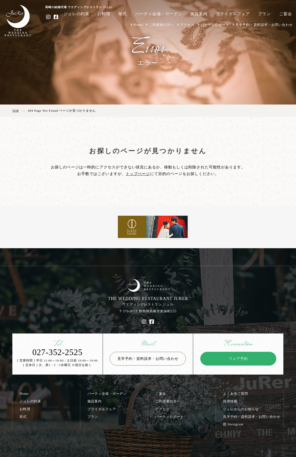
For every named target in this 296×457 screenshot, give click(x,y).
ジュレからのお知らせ (241, 409)
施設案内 (198, 14)
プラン (264, 14)
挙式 (122, 14)
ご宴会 (285, 14)
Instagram (233, 424)
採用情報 (230, 401)
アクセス (187, 25)
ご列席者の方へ (161, 25)
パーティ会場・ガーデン (158, 14)
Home (138, 25)
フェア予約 (238, 359)
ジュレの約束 (76, 14)
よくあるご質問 (235, 393)
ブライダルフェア (233, 14)
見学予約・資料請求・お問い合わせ (264, 25)
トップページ (138, 174)
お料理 (103, 14)
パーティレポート (215, 25)
